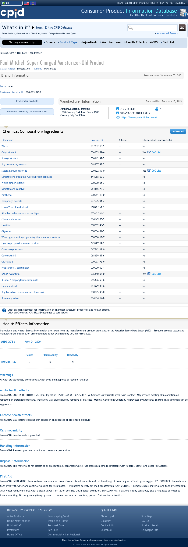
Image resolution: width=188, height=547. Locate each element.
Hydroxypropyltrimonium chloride (20, 243)
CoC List (154, 152)
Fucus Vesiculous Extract (15, 207)
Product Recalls (150, 525)
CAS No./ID (97, 140)
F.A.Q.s (145, 520)
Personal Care (56, 525)
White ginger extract (13, 182)
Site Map (146, 516)
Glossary (106, 520)
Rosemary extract (11, 298)
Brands (50, 42)
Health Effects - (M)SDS (142, 42)
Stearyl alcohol (10, 158)
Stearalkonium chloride (14, 170)
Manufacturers (111, 42)
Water (5, 146)
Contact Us (107, 525)
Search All (106, 529)
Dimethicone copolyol (13, 189)
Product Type (68, 42)
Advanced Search (167, 33)
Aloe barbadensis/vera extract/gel (21, 213)
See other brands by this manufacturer (27, 111)
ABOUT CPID (131, 3)
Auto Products (15, 516)
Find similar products (27, 101)
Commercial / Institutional (64, 534)
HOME (120, 3)
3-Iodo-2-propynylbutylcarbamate (20, 280)
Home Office (14, 534)
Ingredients (89, 42)
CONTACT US (166, 3)
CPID (12, 13)
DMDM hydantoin (11, 274)
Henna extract (9, 286)
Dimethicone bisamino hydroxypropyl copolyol (27, 176)
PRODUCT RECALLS (148, 3)
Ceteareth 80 (9, 255)
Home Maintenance (18, 520)
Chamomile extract (12, 219)
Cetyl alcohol (9, 152)
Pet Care (53, 529)
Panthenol (7, 195)
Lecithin (6, 225)
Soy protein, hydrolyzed (14, 164)
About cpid (107, 516)
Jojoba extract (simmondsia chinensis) (23, 292)
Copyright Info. (150, 529)
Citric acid (7, 261)
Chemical (8, 140)
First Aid (168, 42)
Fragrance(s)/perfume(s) (15, 267)
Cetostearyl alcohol (12, 249)
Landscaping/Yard (58, 516)
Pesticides (13, 529)
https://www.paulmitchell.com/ (139, 117)
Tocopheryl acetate (12, 201)
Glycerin (6, 231)
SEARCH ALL (181, 3)
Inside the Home (58, 520)
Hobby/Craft (14, 525)
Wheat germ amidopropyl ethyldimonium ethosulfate (31, 237)
